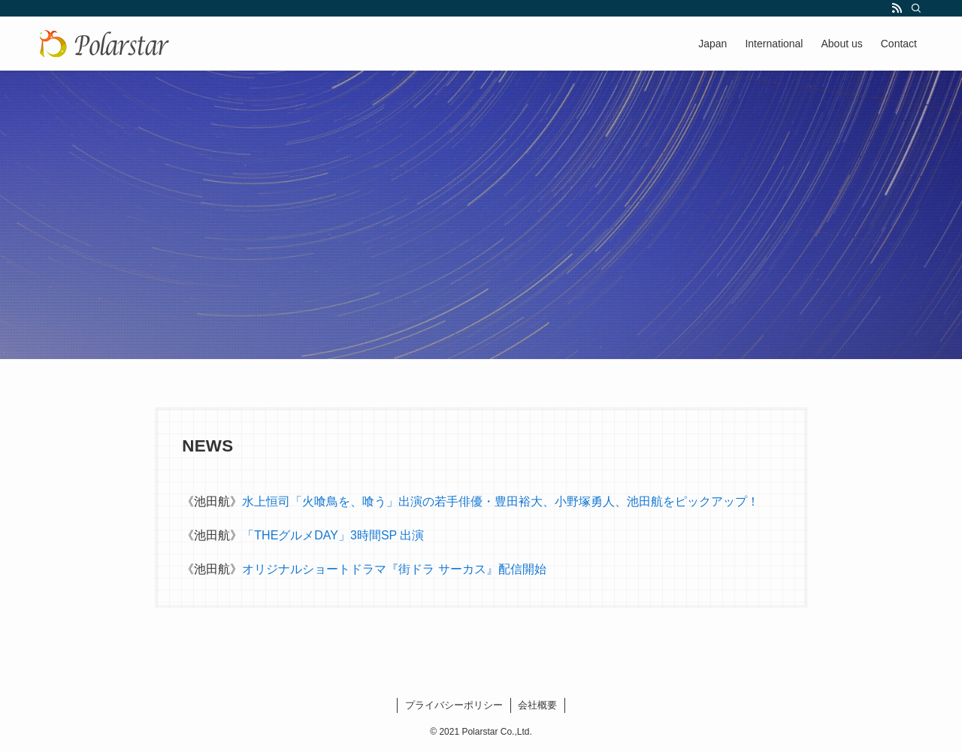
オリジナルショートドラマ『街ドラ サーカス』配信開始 (394, 569)
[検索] (916, 8)
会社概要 (537, 705)
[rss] (896, 8)
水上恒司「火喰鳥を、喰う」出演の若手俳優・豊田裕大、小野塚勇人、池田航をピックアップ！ (500, 501)
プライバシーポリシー (454, 705)
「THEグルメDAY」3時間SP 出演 (333, 535)
